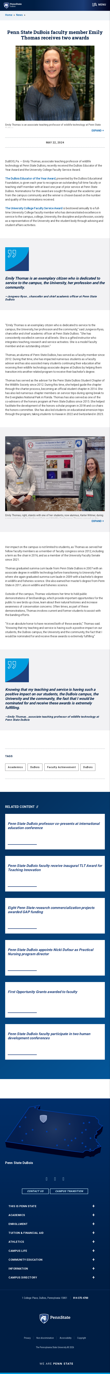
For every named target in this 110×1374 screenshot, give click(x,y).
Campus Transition (69, 1191)
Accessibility (65, 1338)
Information (18, 1268)
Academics (15, 767)
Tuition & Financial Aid (26, 1232)
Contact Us (35, 1191)
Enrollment (18, 1224)
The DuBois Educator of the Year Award (30, 178)
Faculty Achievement (61, 767)
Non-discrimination (45, 1338)
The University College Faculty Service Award (33, 208)
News (19, 14)
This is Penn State (22, 1206)
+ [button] (93, 1206)
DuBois (35, 767)
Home (8, 14)
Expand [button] (97, 130)
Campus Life (18, 1250)
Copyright (81, 1338)
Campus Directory (23, 1277)
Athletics (16, 1241)
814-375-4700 (80, 1297)
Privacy (27, 1338)
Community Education (26, 1259)
